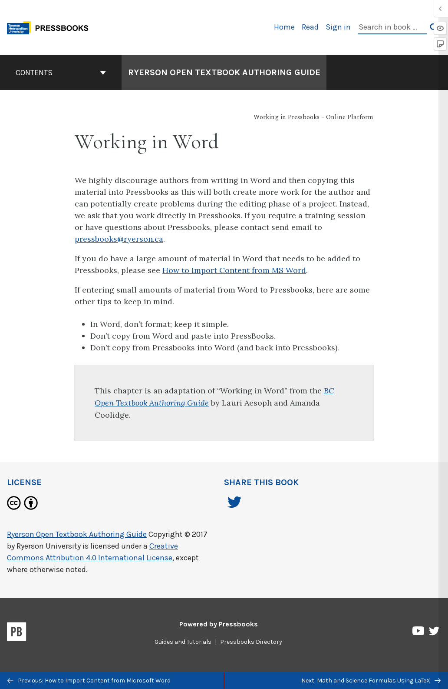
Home (284, 27)
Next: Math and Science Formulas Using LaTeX (371, 680)
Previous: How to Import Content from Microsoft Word (89, 680)
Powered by (218, 624)
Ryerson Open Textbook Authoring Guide (77, 534)
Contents (61, 72)
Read (310, 27)
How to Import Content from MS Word (234, 270)
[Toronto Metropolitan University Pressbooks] (51, 27)
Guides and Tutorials (183, 642)
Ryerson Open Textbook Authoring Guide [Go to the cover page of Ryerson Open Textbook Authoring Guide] (224, 72)
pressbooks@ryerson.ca (119, 239)
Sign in (338, 27)
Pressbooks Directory (251, 642)
